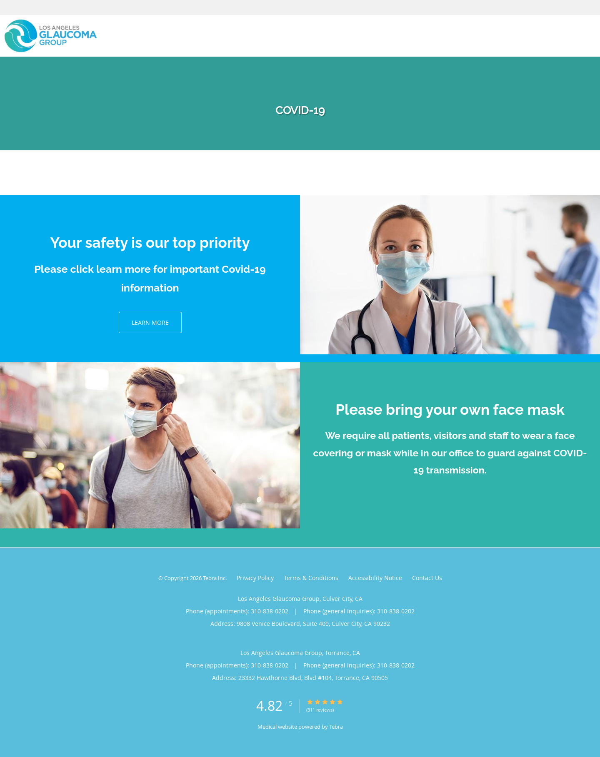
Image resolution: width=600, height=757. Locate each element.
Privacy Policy (255, 578)
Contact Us (427, 578)
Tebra (336, 726)
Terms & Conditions (311, 578)
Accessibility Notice (375, 578)
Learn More (150, 322)
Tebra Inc (214, 578)
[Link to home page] (48, 36)
